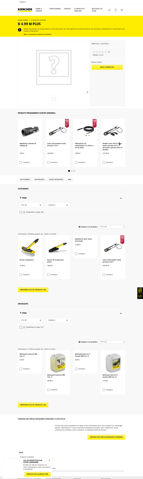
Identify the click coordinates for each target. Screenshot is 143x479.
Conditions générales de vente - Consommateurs (28, 412)
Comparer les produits (88, 193)
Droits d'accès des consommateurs (112, 462)
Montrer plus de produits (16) (33, 323)
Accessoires (25, 164)
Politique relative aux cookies (111, 460)
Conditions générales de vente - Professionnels (28, 417)
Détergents (39, 164)
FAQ (74, 449)
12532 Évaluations (107, 409)
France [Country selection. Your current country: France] (23, 2)
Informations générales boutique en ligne (30, 406)
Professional (55, 9)
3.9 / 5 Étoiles (105, 406)
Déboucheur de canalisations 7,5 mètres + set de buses (84, 135)
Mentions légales (106, 446)
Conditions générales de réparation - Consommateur (30, 423)
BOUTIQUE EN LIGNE (97, 10)
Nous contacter (107, 67)
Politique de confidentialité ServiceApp (110, 456)
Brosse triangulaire (27, 216)
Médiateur (104, 449)
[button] (69, 156)
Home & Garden (39, 10)
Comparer (26, 147)
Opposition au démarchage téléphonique (110, 470)
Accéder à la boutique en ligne (28, 402)
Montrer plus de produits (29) (33, 241)
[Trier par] (111, 193)
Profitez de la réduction (37, 474)
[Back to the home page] (26, 10)
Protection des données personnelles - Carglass (26, 434)
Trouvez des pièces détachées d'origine (106, 355)
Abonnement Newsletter (81, 446)
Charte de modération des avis (111, 465)
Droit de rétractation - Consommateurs (25, 428)
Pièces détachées (56, 164)
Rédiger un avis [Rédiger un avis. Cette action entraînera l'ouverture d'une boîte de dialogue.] (98, 55)
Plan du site (77, 451)
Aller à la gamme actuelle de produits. (38, 34)
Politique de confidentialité (110, 451)
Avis (69, 164)
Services (67, 9)
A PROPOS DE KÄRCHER (79, 10)
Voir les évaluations (107, 411)
